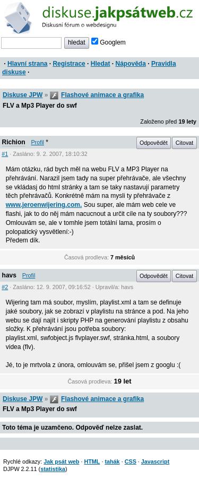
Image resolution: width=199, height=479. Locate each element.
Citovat (185, 143)
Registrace (69, 63)
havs (9, 275)
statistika (52, 469)
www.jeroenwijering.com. (44, 204)
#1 (5, 154)
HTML (92, 461)
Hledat (100, 63)
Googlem (108, 42)
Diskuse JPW (22, 95)
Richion (13, 142)
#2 (5, 287)
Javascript (155, 461)
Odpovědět (154, 143)
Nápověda (131, 63)
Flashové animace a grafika (102, 95)
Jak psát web (61, 461)
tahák (112, 461)
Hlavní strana (27, 63)
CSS (130, 461)
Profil (37, 142)
